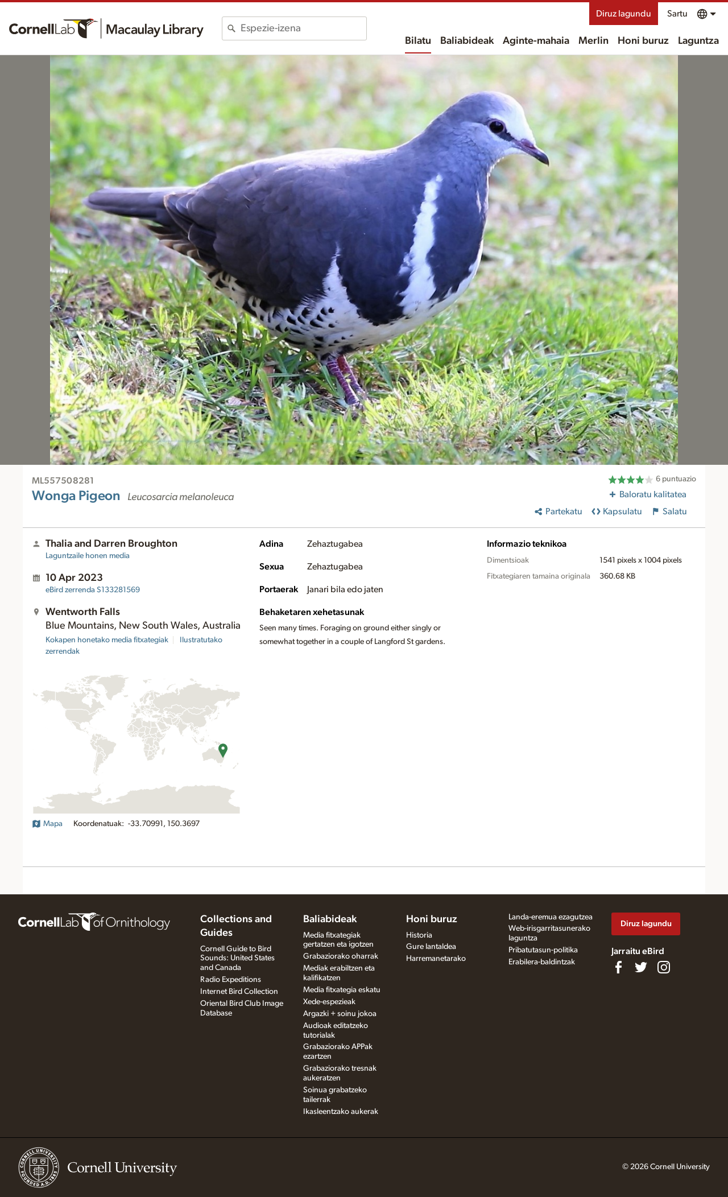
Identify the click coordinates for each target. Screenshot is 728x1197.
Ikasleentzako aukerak (340, 1112)
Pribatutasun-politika (543, 950)
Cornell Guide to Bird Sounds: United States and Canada (237, 958)
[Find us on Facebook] (618, 967)
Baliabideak (467, 41)
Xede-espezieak (329, 1002)
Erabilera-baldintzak (541, 962)
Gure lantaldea (431, 947)
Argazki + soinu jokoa (340, 1014)
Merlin (593, 41)
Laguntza (698, 41)
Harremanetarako (436, 959)
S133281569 (93, 590)
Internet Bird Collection (239, 992)
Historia (419, 935)
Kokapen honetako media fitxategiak (107, 640)
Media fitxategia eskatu (341, 990)
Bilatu (418, 41)
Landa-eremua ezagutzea (550, 917)
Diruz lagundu (623, 13)
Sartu (677, 13)
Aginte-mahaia (536, 41)
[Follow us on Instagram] (664, 967)
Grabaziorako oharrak (340, 956)
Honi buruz (643, 41)
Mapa (47, 824)
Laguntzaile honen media (88, 556)
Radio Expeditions (230, 980)
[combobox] (303, 28)
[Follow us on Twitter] (641, 967)
